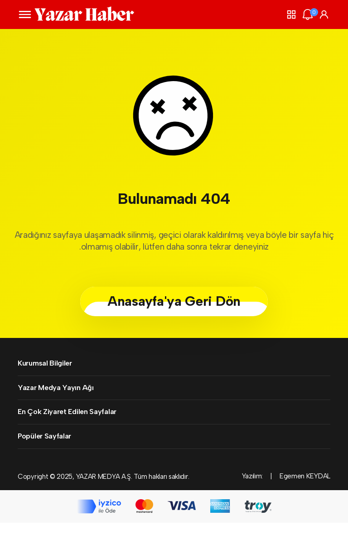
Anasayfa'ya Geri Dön (174, 301)
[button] (291, 14)
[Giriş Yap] (324, 14)
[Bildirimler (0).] (307, 14)
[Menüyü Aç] (25, 14)
